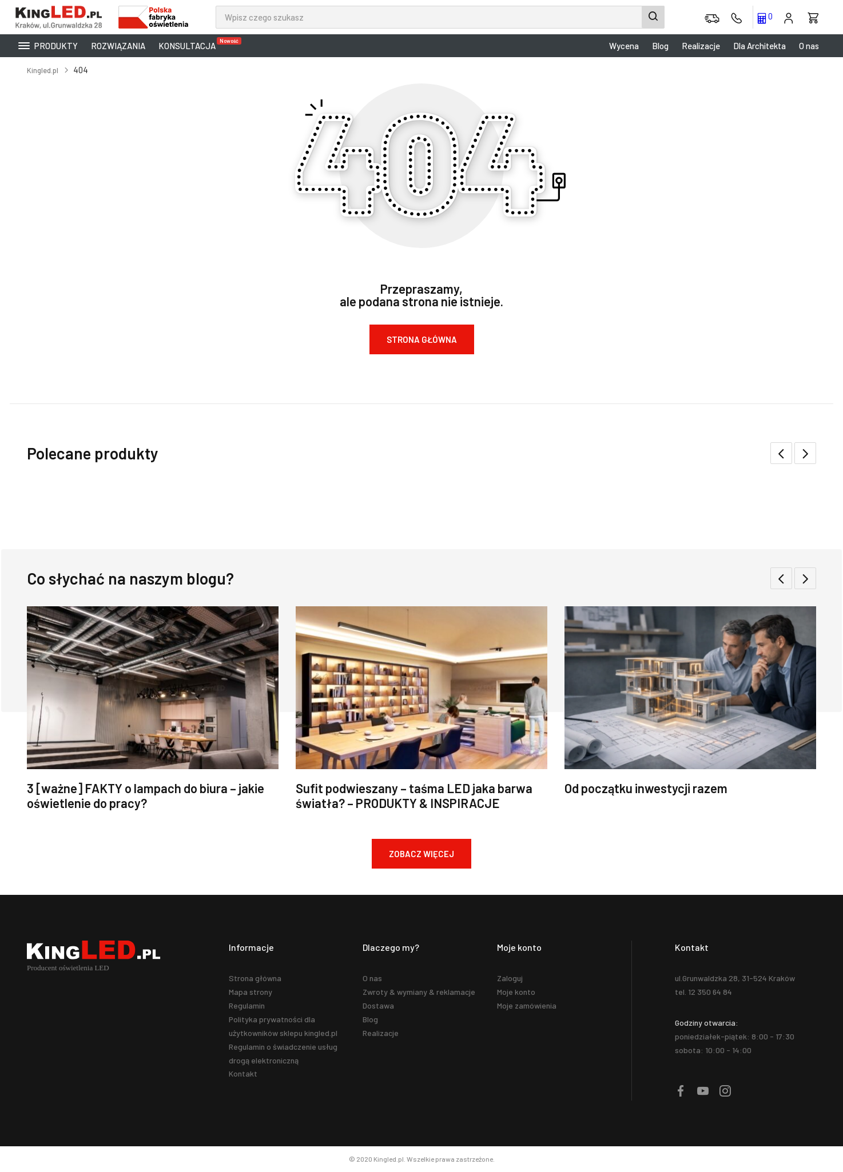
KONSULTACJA (189, 44)
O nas (809, 46)
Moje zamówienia (526, 1005)
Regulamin (247, 1005)
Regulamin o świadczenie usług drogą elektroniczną (283, 1053)
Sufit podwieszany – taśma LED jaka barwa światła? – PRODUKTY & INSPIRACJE (414, 795)
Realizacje (701, 46)
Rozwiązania (118, 46)
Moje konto (516, 992)
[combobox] (440, 17)
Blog (660, 46)
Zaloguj (510, 978)
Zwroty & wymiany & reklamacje (419, 992)
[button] (805, 453)
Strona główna (255, 978)
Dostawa (378, 1005)
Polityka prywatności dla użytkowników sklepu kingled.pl (283, 1026)
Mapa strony (250, 992)
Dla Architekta (759, 46)
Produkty (48, 46)
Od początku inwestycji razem (645, 788)
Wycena (624, 46)
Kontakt (243, 1073)
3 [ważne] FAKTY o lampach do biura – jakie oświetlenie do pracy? (145, 795)
